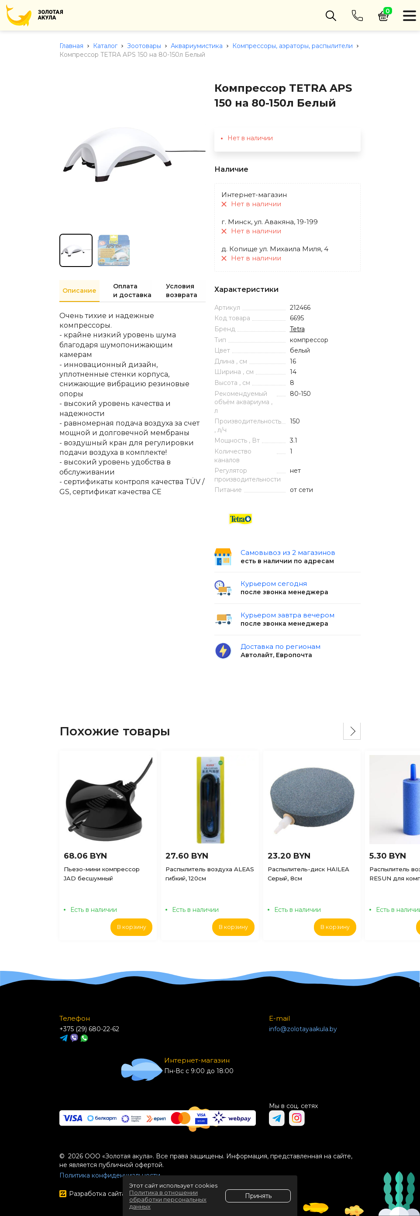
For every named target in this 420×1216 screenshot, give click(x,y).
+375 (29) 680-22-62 (89, 1029)
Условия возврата (181, 290)
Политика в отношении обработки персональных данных (168, 1199)
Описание (79, 290)
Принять (258, 1196)
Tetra (297, 329)
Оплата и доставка (132, 290)
